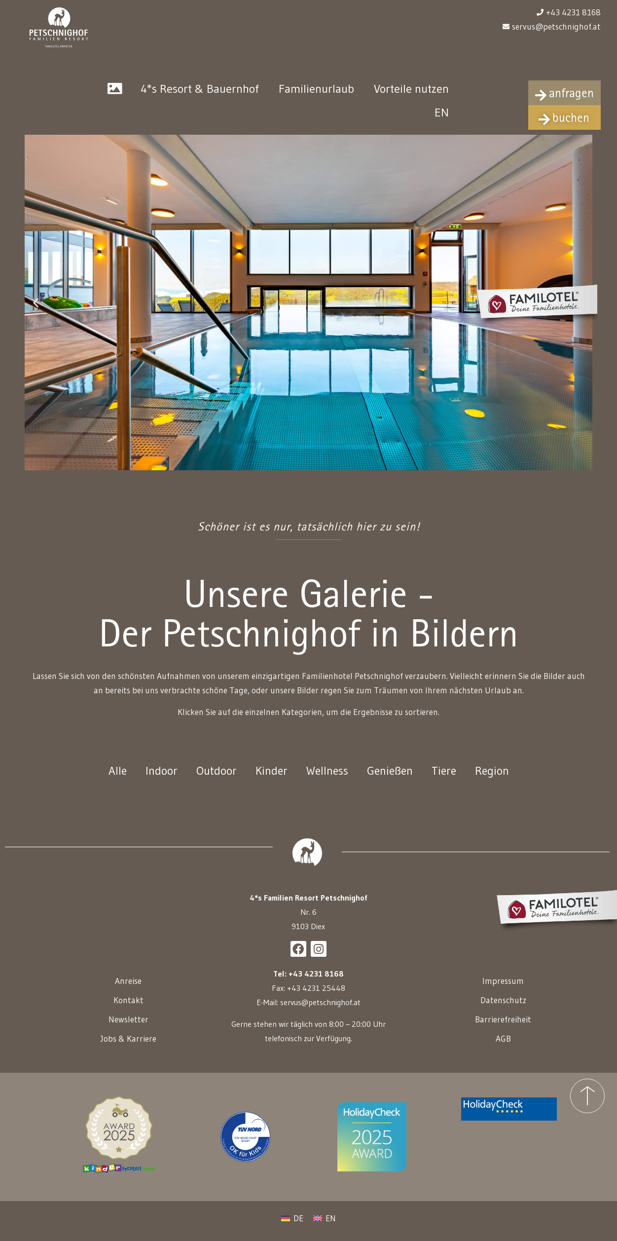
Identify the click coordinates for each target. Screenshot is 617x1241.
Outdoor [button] (214, 777)
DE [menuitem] (298, 1225)
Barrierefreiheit (503, 1026)
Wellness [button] (326, 777)
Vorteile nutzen (411, 94)
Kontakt (128, 1007)
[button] (36, 308)
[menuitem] (442, 118)
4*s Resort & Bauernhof (200, 94)
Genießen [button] (390, 777)
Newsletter (128, 1026)
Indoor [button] (159, 777)
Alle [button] (115, 777)
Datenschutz (503, 1007)
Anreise (128, 987)
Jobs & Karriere (128, 1045)
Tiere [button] (445, 777)
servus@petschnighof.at (320, 1009)
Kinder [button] (269, 777)
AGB (503, 1045)
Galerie (115, 94)
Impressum (503, 987)
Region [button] (494, 777)
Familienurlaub (316, 94)
